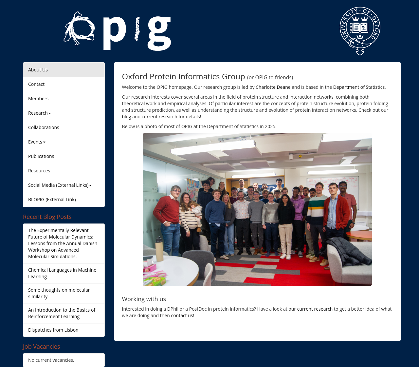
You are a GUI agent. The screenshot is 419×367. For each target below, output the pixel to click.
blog (126, 116)
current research (159, 116)
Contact (36, 84)
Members (38, 98)
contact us (182, 315)
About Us (38, 70)
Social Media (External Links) (60, 185)
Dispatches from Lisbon (53, 330)
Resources (39, 170)
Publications (41, 156)
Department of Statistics (359, 87)
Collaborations (43, 127)
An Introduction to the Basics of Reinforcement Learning (61, 313)
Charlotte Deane (273, 87)
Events (37, 142)
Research (39, 113)
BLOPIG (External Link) (52, 199)
